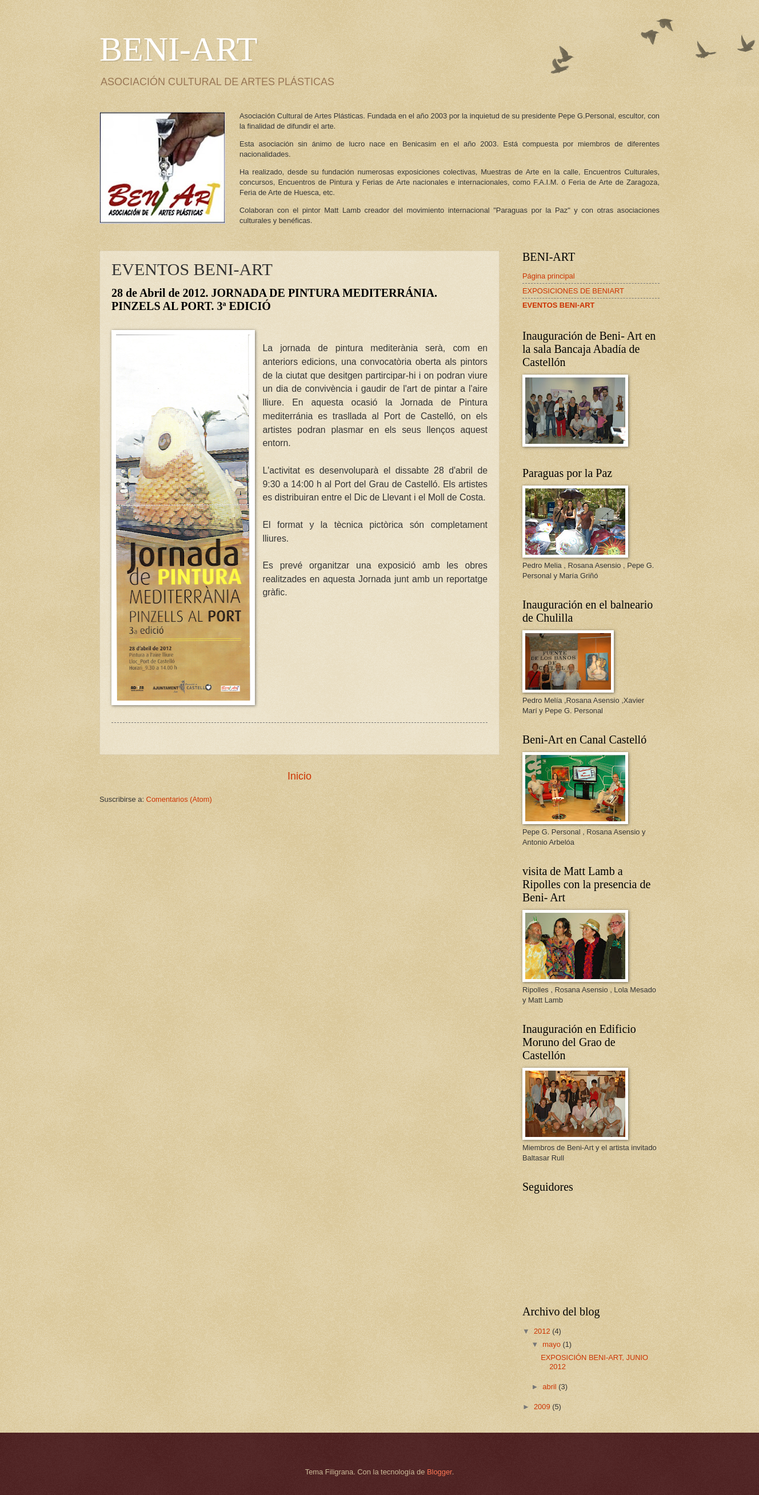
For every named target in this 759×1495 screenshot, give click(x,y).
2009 (543, 1406)
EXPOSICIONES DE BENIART (573, 291)
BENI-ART (178, 49)
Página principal (548, 276)
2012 (543, 1331)
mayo (552, 1344)
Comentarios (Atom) (179, 799)
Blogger (439, 1472)
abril (550, 1386)
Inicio (299, 776)
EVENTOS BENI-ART (558, 305)
